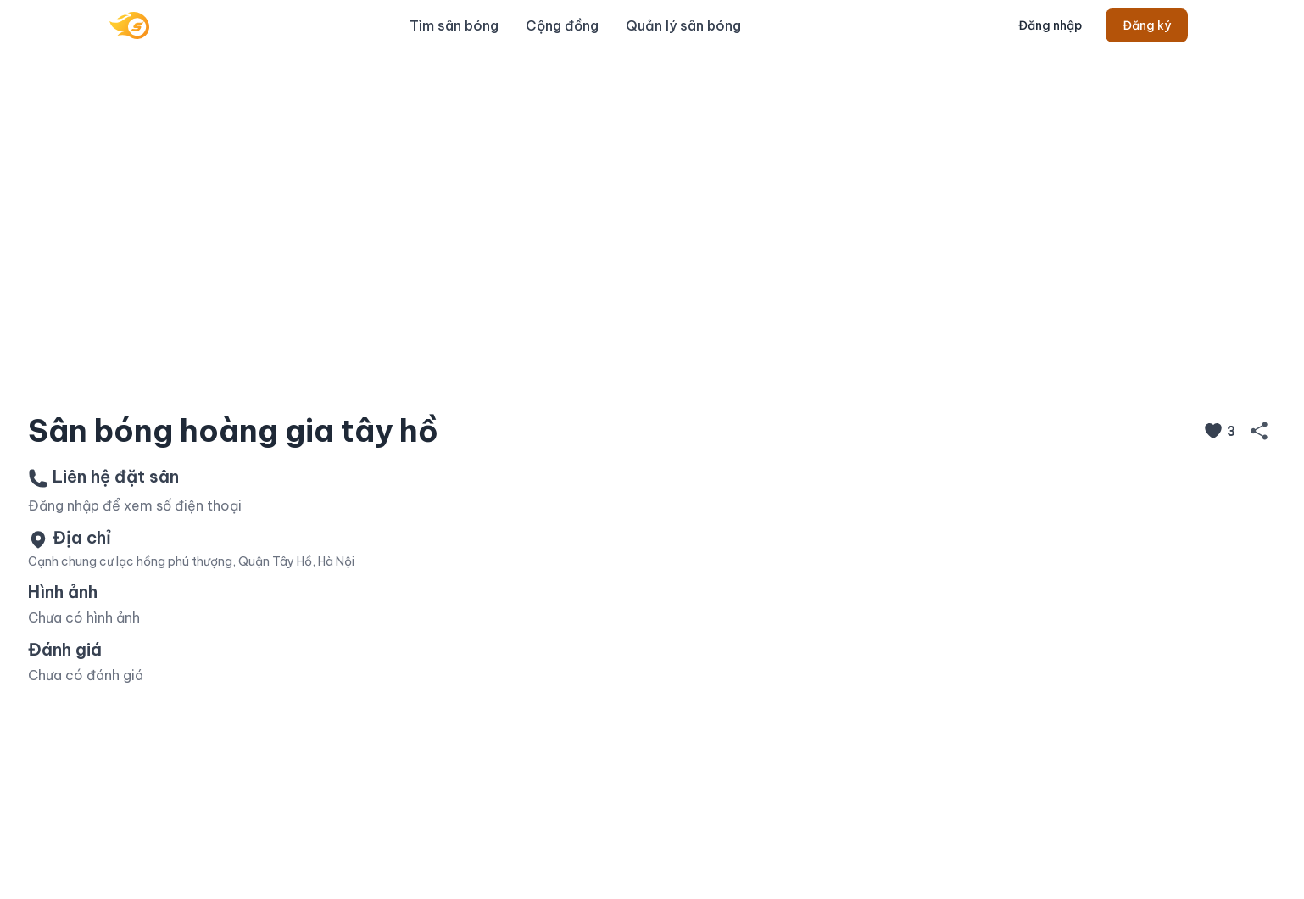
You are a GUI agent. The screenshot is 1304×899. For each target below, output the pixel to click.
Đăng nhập (1050, 25)
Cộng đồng (562, 25)
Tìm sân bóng (454, 25)
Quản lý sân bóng (683, 25)
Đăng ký (1147, 25)
